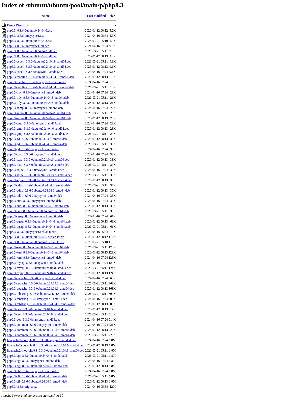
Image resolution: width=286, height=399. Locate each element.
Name (45, 15)
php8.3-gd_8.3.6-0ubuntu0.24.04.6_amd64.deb (37, 139)
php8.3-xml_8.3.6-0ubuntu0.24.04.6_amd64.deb (38, 252)
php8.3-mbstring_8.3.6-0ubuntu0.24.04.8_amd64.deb (41, 293)
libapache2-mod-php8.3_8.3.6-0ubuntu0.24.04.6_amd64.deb (45, 345)
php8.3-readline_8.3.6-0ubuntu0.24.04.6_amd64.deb (40, 77)
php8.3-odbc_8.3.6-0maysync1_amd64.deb (34, 195)
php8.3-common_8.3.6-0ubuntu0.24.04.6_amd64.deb (41, 330)
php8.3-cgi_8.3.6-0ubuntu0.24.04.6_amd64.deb (37, 366)
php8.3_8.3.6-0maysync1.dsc (25, 35)
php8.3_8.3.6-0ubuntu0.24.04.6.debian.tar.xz (35, 237)
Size (112, 15)
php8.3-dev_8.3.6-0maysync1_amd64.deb (33, 319)
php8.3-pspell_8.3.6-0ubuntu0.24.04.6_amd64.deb (39, 66)
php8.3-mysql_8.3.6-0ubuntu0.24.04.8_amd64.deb (39, 268)
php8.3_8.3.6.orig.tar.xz (22, 386)
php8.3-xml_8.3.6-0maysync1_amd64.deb (34, 257)
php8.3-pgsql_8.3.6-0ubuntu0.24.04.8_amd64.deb (39, 226)
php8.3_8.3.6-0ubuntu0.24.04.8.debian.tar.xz (35, 242)
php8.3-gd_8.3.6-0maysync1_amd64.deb (33, 149)
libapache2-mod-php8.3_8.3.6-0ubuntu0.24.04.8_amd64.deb (45, 350)
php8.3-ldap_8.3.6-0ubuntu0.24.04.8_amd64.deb (38, 164)
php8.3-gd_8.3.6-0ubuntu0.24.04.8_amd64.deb (37, 144)
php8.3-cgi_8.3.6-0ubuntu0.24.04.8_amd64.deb (37, 355)
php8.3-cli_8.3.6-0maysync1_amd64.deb (33, 371)
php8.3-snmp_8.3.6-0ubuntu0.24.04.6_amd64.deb (39, 118)
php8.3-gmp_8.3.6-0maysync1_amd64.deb (34, 123)
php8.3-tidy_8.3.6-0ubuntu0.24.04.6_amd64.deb (38, 102)
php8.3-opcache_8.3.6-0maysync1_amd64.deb (36, 278)
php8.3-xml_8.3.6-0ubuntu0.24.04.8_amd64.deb (38, 247)
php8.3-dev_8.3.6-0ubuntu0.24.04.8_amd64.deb (37, 314)
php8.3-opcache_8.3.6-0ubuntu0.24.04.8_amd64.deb (40, 283)
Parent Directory (17, 25)
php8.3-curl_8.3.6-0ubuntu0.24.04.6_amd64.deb (38, 206)
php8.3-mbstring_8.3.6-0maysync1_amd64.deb (37, 299)
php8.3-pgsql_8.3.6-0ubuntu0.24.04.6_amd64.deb (39, 221)
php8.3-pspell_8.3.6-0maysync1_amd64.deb (35, 71)
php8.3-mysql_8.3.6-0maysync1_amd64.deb (35, 262)
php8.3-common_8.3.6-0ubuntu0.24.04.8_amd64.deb (41, 335)
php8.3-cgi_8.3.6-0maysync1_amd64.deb (33, 360)
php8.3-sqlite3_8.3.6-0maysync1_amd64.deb (35, 170)
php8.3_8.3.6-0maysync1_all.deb (28, 46)
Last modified (96, 15)
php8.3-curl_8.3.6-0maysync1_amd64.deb (34, 200)
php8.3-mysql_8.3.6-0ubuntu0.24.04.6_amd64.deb (39, 273)
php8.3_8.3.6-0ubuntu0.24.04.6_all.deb (32, 56)
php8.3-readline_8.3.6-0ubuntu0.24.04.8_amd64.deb (40, 87)
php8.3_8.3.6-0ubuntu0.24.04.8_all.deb (32, 51)
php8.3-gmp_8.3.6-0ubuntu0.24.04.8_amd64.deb (38, 133)
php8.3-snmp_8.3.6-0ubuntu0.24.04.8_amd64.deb (39, 113)
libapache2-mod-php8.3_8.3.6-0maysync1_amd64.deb (41, 340)
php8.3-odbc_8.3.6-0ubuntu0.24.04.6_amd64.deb (38, 190)
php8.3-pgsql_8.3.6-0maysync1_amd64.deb (35, 216)
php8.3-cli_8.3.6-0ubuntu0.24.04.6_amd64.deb (37, 381)
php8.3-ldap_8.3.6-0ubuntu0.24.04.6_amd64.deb (38, 159)
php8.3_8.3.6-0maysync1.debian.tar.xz (31, 231)
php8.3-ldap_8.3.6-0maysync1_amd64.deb (34, 154)
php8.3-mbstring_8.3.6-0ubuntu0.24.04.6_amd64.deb (41, 304)
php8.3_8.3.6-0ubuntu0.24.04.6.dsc (29, 30)
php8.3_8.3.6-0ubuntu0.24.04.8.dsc (29, 40)
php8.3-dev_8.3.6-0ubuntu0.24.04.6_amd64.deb (37, 309)
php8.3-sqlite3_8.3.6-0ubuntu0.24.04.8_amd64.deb (39, 175)
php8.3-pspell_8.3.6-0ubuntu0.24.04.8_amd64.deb (39, 61)
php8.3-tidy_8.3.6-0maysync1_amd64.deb (34, 92)
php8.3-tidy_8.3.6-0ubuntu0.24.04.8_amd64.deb (38, 97)
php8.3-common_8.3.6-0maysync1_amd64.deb (37, 324)
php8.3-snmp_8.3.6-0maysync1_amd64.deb (35, 108)
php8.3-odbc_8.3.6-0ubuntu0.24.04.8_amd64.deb (38, 185)
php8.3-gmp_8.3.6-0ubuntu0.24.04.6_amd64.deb (38, 128)
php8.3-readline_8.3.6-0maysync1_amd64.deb (36, 82)
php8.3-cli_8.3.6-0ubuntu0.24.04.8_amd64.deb (37, 376)
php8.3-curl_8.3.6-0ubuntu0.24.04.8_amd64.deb (38, 211)
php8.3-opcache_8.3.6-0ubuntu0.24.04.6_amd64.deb (40, 288)
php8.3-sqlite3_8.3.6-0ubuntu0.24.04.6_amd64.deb (39, 180)
